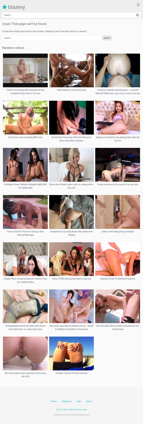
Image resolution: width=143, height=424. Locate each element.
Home (54, 401)
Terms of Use (81, 410)
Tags (79, 401)
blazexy (13, 7)
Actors (89, 401)
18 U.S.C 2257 (62, 410)
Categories (67, 401)
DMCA (72, 410)
